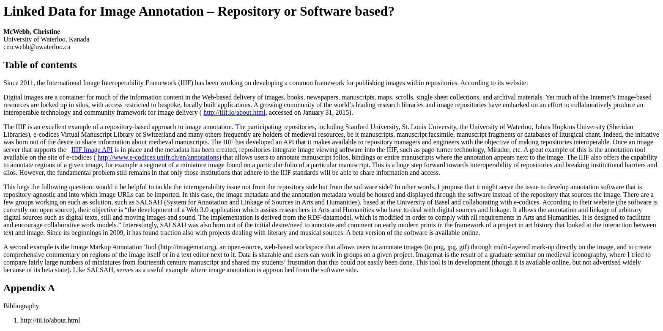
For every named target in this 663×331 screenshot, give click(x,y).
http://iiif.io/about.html (234, 112)
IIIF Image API (92, 149)
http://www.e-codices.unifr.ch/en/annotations (158, 157)
